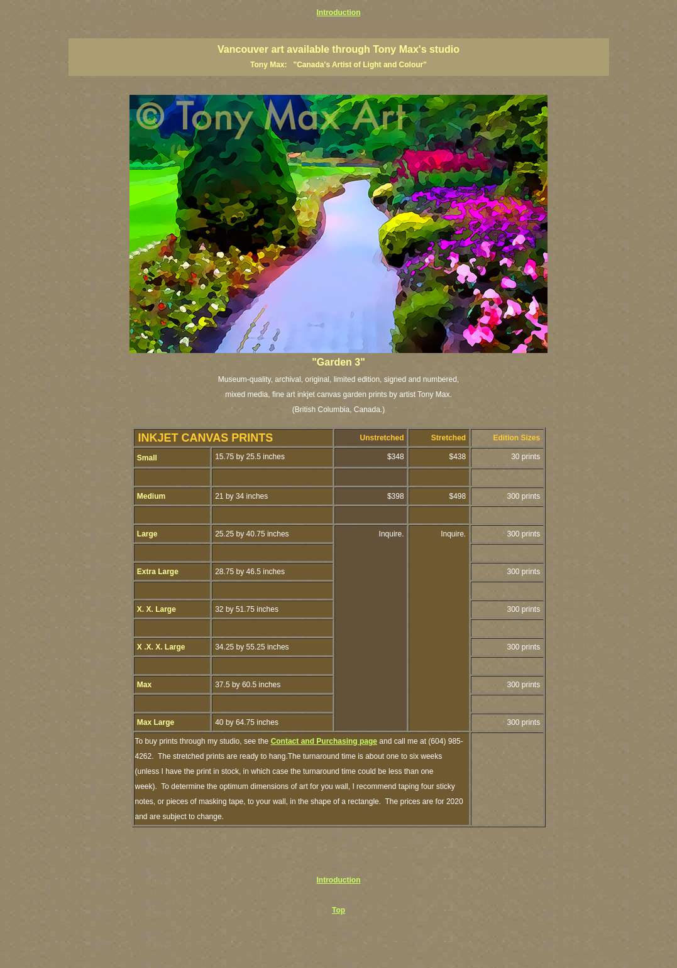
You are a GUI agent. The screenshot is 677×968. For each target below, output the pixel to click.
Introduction (339, 12)
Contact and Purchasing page (324, 741)
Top (338, 910)
